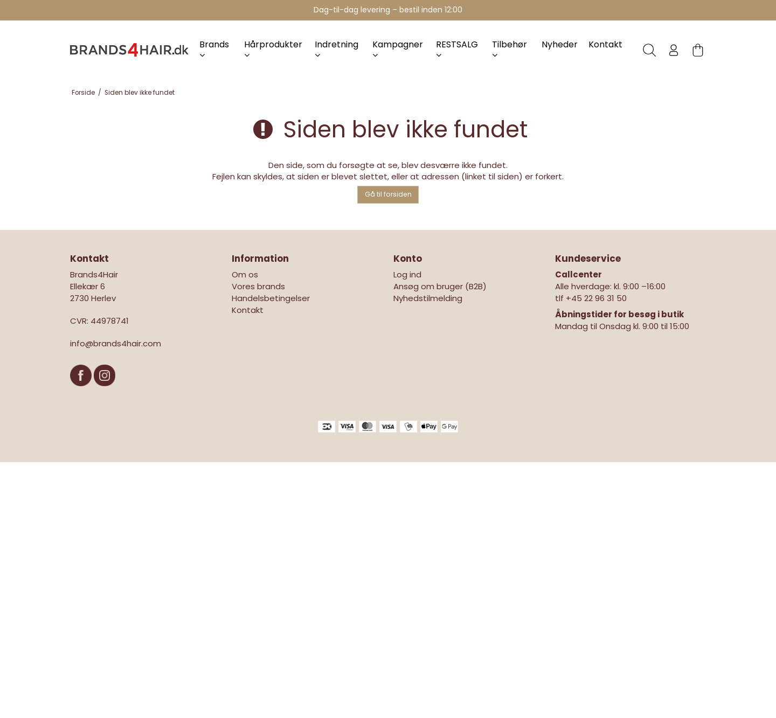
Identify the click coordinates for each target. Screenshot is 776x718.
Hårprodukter (273, 48)
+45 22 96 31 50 (596, 298)
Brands (214, 48)
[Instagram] (104, 391)
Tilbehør (509, 48)
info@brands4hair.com (115, 343)
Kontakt (605, 44)
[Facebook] (82, 391)
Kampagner (397, 48)
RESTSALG (457, 48)
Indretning (336, 48)
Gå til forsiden (388, 194)
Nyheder (560, 44)
